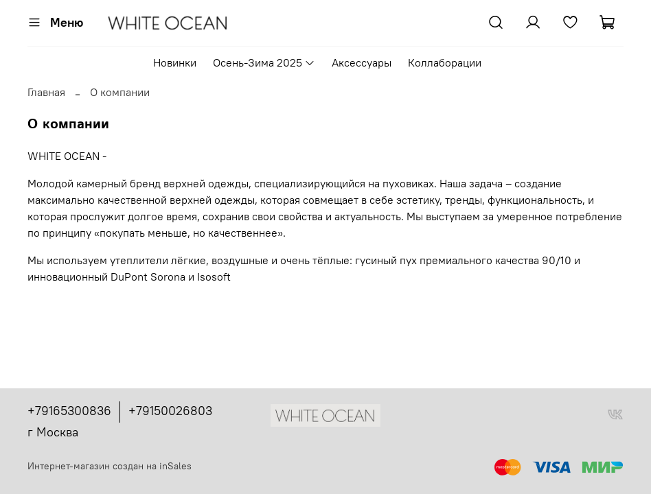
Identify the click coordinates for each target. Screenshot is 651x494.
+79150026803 (170, 411)
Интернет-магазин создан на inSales (109, 466)
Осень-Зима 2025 (264, 62)
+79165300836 (69, 411)
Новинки (174, 62)
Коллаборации (444, 62)
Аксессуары (361, 62)
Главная (46, 92)
